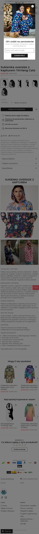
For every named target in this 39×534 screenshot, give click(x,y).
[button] (19, 267)
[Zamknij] (32, 6)
